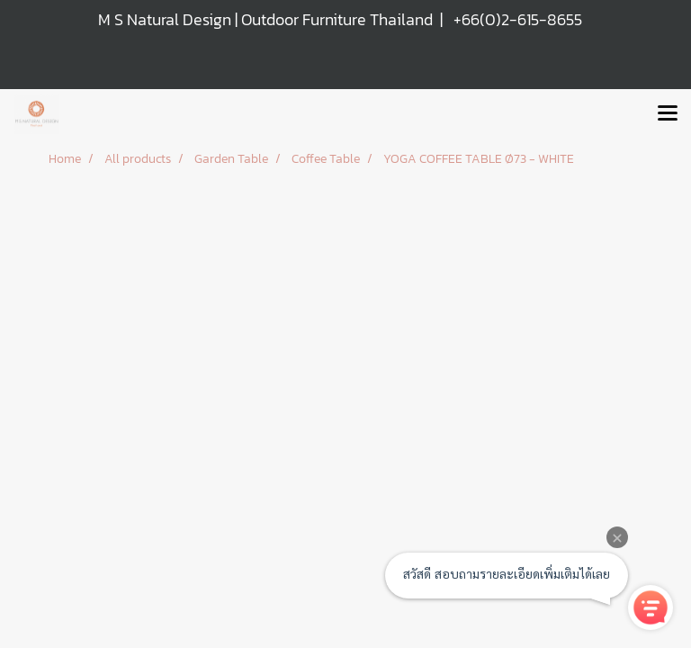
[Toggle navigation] (667, 114)
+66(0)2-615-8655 (517, 19)
